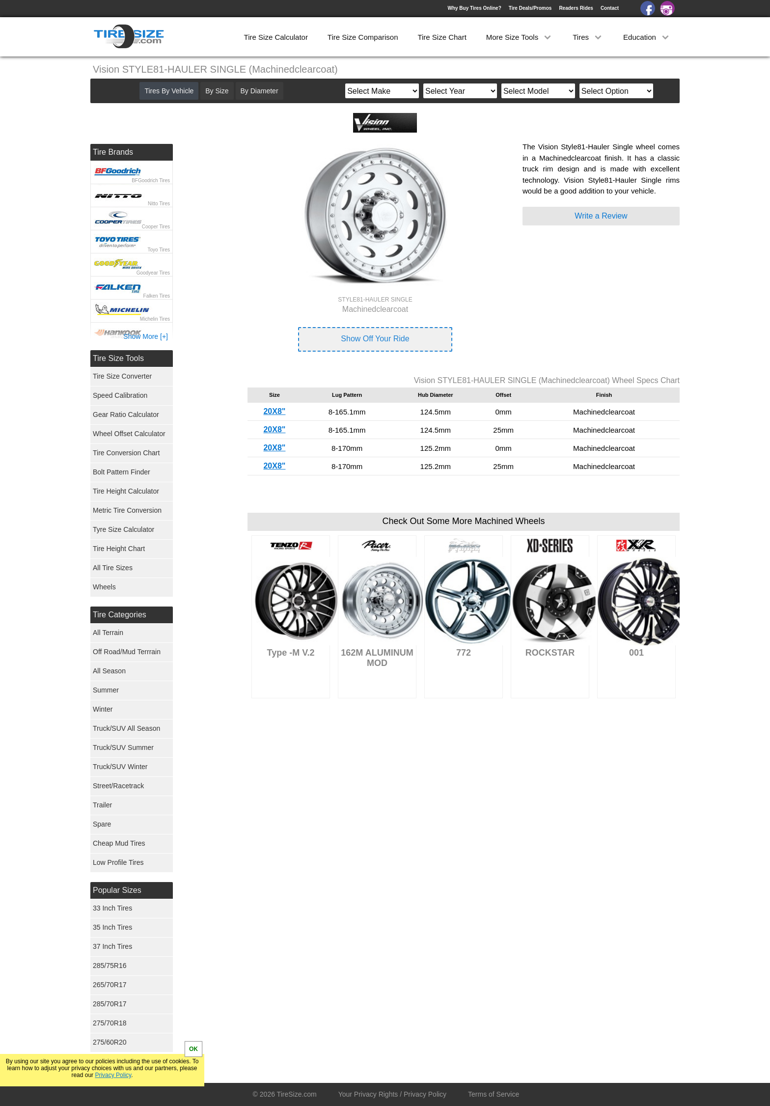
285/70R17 (110, 1004)
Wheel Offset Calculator (129, 434)
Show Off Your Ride (375, 338)
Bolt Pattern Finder (121, 472)
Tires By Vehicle (168, 91)
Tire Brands (113, 152)
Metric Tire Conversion (127, 510)
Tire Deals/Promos (530, 8)
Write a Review (601, 216)
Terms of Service (493, 1094)
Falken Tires (156, 296)
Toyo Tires (158, 249)
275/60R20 (110, 1042)
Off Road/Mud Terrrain (127, 652)
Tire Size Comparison (363, 37)
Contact (610, 8)
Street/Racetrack (118, 786)
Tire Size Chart (441, 37)
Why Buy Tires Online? (474, 8)
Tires (588, 37)
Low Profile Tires (118, 862)
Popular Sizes (117, 890)
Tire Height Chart (119, 549)
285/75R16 (110, 965)
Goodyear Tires (153, 273)
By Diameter (259, 91)
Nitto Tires (159, 203)
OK (193, 1049)
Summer (106, 690)
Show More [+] (145, 336)
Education (647, 37)
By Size (216, 91)
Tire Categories (119, 614)
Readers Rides (576, 8)
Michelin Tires (155, 319)
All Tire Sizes (113, 568)
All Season (109, 671)
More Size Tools (519, 37)
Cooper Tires (156, 226)
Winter (102, 709)
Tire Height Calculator (126, 491)
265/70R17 (110, 985)
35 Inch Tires (112, 927)
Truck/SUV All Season (126, 728)
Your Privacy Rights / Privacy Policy (392, 1094)
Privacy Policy (113, 1075)
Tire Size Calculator (276, 37)
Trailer (102, 805)
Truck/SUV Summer (123, 747)
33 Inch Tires (112, 908)
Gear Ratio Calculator (126, 414)
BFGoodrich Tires (151, 180)
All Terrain (108, 632)
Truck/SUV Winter (120, 767)
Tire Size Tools (118, 358)
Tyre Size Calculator (123, 529)
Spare (102, 824)
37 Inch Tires (112, 946)
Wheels (104, 587)
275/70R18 (110, 1023)
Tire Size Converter (122, 376)
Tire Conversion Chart (126, 453)
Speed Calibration (120, 395)
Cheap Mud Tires (119, 843)
